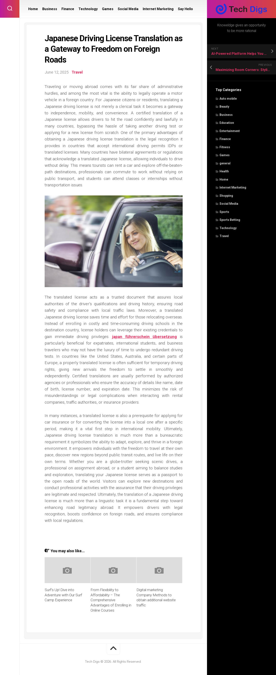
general (225, 163)
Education (227, 122)
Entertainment (230, 131)
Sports (224, 212)
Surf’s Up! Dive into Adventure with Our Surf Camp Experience (63, 595)
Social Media (229, 203)
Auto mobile (228, 98)
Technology (228, 228)
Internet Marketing (233, 187)
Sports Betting (230, 220)
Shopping (226, 195)
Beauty (224, 106)
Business (226, 114)
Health (224, 171)
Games (225, 155)
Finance (225, 139)
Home (224, 179)
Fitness (225, 147)
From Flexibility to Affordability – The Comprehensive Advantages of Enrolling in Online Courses (111, 600)
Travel (224, 236)
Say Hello (185, 9)
